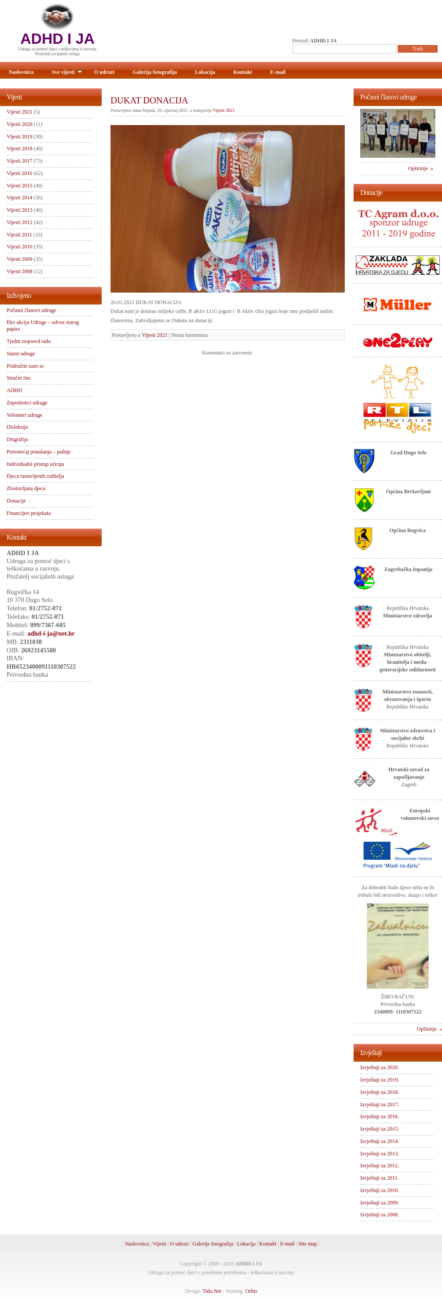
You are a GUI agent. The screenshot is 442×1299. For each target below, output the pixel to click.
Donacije (16, 501)
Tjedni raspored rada (28, 341)
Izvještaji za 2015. (379, 1129)
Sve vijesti (67, 72)
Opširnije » (420, 168)
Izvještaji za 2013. (379, 1153)
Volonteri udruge (24, 415)
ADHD (14, 390)
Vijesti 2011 (19, 235)
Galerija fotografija (155, 72)
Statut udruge (21, 353)
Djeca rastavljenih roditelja (35, 476)
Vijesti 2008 (19, 271)
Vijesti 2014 (19, 197)
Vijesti (159, 1244)
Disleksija (17, 427)
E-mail (278, 72)
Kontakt (242, 72)
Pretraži (314, 41)
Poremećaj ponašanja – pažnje (39, 452)
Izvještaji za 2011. (379, 1178)
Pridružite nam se (25, 366)
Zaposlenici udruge (27, 403)
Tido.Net (211, 1291)
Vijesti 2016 (19, 173)
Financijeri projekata (29, 513)
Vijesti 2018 (19, 148)
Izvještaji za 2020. (379, 1067)
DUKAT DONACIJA (149, 100)
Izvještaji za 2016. (379, 1116)
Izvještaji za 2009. (379, 1203)
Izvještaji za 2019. (379, 1080)
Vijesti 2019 (19, 136)
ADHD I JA (57, 38)
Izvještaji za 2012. (379, 1165)
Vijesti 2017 (19, 161)
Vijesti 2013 (19, 210)
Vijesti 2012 (19, 222)
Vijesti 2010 (19, 247)
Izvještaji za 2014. (379, 1141)
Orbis (251, 1291)
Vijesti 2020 (19, 124)
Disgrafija (17, 439)
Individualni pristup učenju (35, 464)
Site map (307, 1244)
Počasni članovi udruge (31, 310)
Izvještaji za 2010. (379, 1190)
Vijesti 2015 (19, 186)
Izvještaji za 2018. (379, 1092)
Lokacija (205, 72)
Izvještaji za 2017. (379, 1104)
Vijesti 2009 (19, 259)
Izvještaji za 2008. (379, 1214)
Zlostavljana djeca (26, 488)
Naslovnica (21, 72)
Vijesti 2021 (224, 110)
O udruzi (104, 72)
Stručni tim (18, 378)
